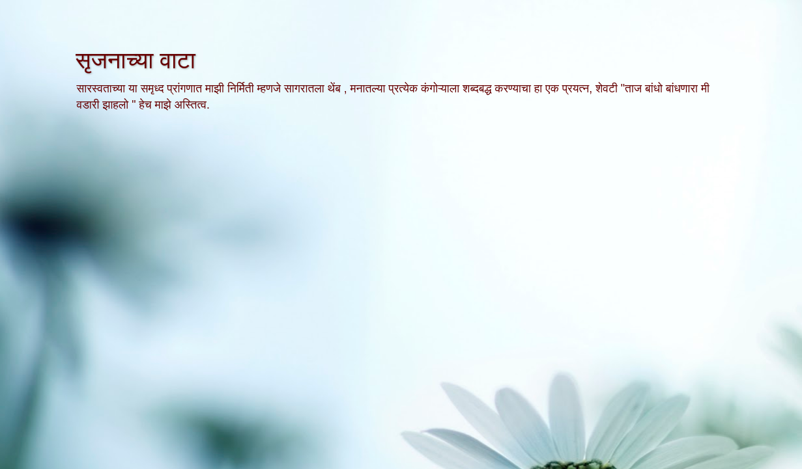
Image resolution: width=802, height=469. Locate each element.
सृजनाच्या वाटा (135, 60)
